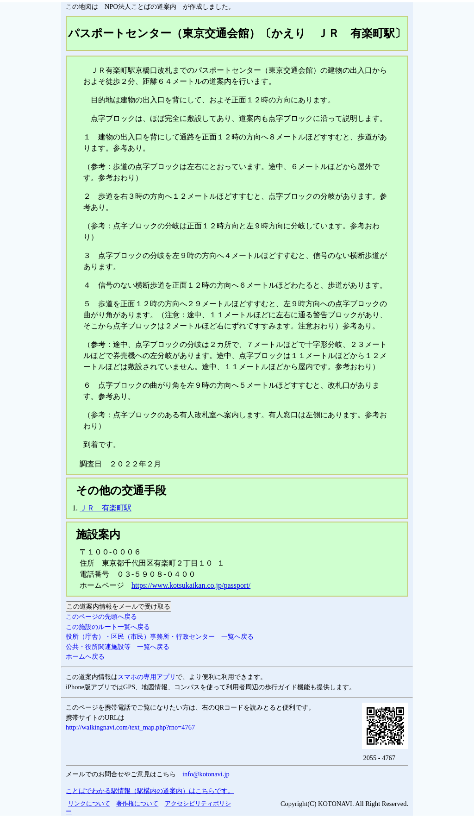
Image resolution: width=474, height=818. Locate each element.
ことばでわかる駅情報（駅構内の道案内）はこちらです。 (150, 790)
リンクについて (89, 803)
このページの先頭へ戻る (101, 616)
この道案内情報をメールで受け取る (118, 606)
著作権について (137, 803)
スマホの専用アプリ (147, 676)
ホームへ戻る (85, 656)
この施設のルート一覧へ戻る (108, 626)
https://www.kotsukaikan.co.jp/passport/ (190, 585)
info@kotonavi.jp (206, 774)
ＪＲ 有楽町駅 (105, 508)
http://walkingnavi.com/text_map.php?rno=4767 (130, 727)
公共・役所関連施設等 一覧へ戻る (117, 646)
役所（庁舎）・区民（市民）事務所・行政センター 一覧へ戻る (160, 636)
